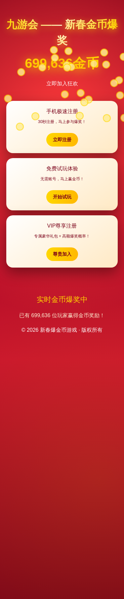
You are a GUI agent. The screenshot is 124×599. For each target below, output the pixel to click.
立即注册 (62, 139)
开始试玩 (62, 196)
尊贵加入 (62, 254)
